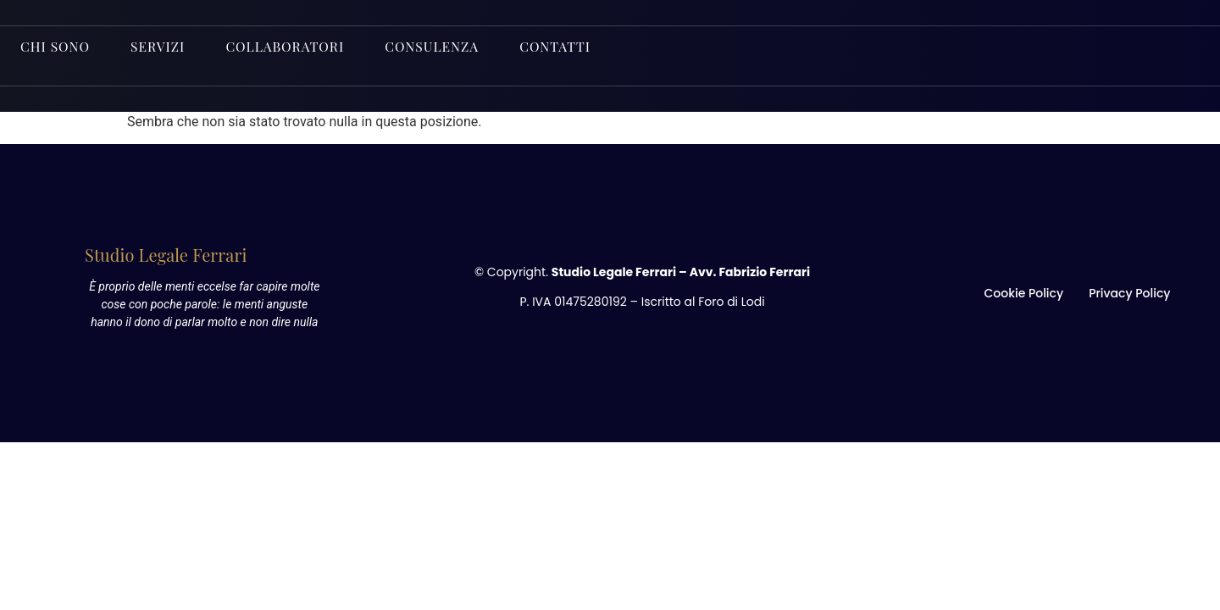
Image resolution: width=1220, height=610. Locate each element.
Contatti (571, 44)
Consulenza (444, 44)
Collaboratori (293, 44)
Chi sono (56, 44)
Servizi (163, 44)
